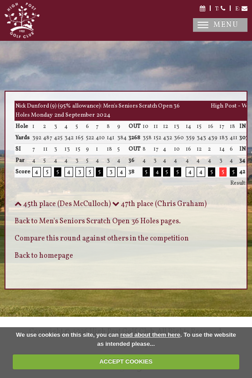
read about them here (150, 334)
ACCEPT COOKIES (126, 361)
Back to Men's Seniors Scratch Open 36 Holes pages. (98, 221)
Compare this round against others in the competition (102, 239)
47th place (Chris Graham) (159, 204)
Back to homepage (44, 256)
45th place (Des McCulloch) (63, 204)
